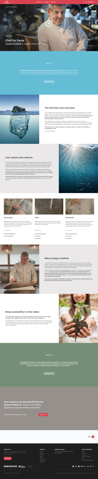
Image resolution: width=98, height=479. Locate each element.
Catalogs (84, 454)
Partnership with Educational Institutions (64, 451)
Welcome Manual (59, 453)
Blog (83, 451)
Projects (41, 458)
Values (41, 456)
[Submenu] (91, 2)
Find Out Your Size (86, 456)
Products (39, 2)
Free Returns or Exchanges (88, 460)
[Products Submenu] (43, 2)
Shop (41, 451)
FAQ (83, 458)
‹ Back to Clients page (11, 7)
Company (46, 2)
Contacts (53, 2)
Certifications (43, 460)
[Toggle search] (84, 2)
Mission (41, 454)
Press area (84, 453)
